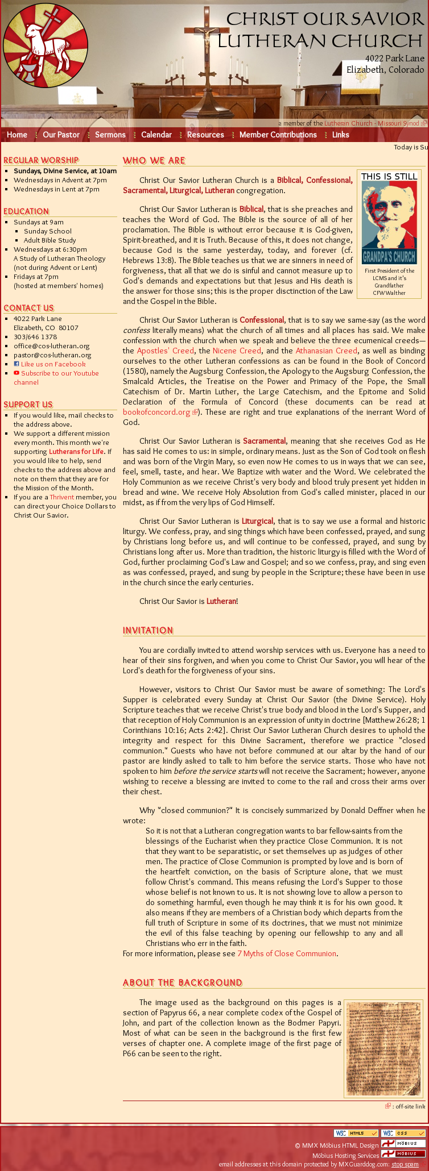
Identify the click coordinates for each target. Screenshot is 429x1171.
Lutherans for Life (76, 451)
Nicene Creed (237, 350)
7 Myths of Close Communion (286, 953)
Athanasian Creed (326, 350)
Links (340, 135)
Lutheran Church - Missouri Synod (371, 123)
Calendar (156, 135)
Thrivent (62, 496)
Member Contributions (278, 135)
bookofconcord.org (157, 412)
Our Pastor (61, 135)
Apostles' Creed (165, 350)
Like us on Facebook (50, 363)
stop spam (405, 1164)
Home (17, 135)
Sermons (110, 135)
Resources (205, 135)
